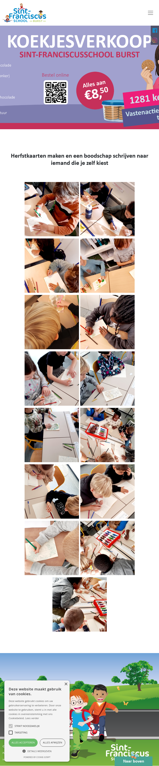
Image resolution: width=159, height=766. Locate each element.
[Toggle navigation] (150, 13)
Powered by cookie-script (37, 757)
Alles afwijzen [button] (52, 742)
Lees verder (32, 718)
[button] (37, 751)
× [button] (65, 684)
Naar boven (133, 760)
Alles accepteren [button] (23, 742)
